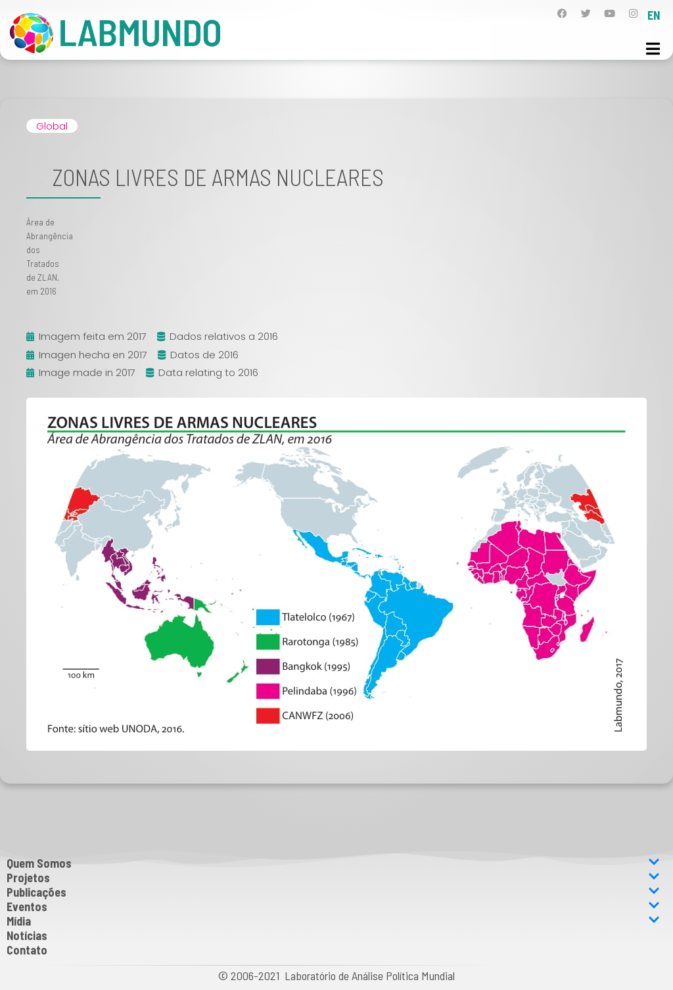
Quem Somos (333, 863)
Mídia (333, 921)
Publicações (333, 892)
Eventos (333, 906)
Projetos (333, 877)
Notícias (27, 935)
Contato (27, 950)
